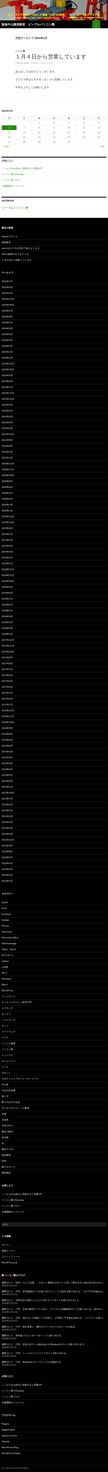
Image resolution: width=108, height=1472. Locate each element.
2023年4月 (7, 381)
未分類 (5, 1137)
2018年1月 (7, 634)
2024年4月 (7, 340)
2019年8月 (7, 528)
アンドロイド (8, 996)
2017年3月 (7, 692)
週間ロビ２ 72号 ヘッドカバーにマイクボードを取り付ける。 (35, 1353)
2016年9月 (7, 728)
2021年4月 (7, 445)
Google (5, 919)
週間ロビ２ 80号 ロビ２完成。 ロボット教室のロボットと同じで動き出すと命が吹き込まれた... (53, 1282)
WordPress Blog (10, 1447)
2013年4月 (7, 816)
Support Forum (9, 1435)
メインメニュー (104, 24)
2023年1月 (7, 387)
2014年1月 (7, 786)
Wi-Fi (4, 972)
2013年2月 (7, 828)
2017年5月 (7, 681)
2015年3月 (7, 763)
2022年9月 (7, 404)
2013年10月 (8, 792)
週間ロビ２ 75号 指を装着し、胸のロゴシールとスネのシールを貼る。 (40, 1326)
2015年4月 (7, 757)
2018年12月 (8, 569)
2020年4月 (7, 498)
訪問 (4, 1160)
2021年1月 (7, 457)
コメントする (47, 63)
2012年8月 (7, 851)
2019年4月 (7, 545)
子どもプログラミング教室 (15, 1108)
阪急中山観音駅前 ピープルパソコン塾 (28, 24)
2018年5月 (7, 610)
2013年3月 (7, 822)
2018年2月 (7, 628)
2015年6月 (7, 751)
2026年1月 (7, 281)
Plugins (5, 1423)
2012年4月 (7, 863)
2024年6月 (7, 328)
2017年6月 (7, 675)
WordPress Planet (11, 1453)
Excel (4, 908)
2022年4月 (7, 422)
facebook (6, 914)
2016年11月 (8, 716)
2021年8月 (7, 440)
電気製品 (6, 1172)
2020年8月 (7, 481)
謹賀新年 (6, 242)
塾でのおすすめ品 (11, 1102)
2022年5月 (7, 416)
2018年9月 (7, 587)
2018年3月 (7, 622)
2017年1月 (7, 704)
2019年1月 (7, 563)
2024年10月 (8, 304)
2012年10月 (8, 839)
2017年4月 (7, 686)
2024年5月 (7, 334)
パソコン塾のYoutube (13, 174)
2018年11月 (8, 575)
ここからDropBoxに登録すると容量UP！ (23, 168)
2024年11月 (8, 299)
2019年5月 (7, 540)
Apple (5, 902)
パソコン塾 (20, 51)
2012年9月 (7, 845)
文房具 (5, 1119)
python (5, 961)
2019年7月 (7, 534)
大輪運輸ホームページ (13, 186)
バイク (5, 1037)
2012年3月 (7, 869)
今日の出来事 (8, 1090)
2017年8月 (7, 663)
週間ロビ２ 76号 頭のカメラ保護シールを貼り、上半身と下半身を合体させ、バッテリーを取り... (53, 1317)
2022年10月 (8, 398)
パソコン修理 (8, 1043)
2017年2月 (7, 698)
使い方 (5, 1096)
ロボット (6, 1072)
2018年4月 (7, 616)
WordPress (7, 990)
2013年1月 (7, 833)
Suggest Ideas (8, 1429)
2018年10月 (8, 581)
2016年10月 (8, 722)
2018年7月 (7, 598)
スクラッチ (7, 1008)
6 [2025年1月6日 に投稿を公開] (9, 127)
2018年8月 (7, 592)
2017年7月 (7, 669)
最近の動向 (7, 1131)
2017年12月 (8, 639)
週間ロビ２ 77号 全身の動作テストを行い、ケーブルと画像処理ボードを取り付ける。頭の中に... (53, 1309)
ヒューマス (7, 1055)
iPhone (5, 925)
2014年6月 (7, 769)
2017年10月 (8, 651)
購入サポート (8, 1166)
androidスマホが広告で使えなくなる (20, 248)
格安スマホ (7, 1149)
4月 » (103, 146)
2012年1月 (7, 880)
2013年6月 (7, 804)
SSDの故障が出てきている (15, 254)
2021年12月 (8, 434)
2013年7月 (7, 798)
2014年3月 (7, 781)
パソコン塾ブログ (11, 180)
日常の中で (7, 1125)
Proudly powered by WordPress (15, 1468)
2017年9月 (7, 657)
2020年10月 (8, 475)
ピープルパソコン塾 (15, 207)
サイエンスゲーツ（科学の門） (18, 1002)
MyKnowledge (9, 943)
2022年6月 (7, 410)
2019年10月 (8, 522)
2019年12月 (8, 516)
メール (5, 1066)
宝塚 (4, 1113)
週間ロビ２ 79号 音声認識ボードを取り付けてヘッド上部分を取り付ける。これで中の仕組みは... (53, 1291)
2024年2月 (7, 351)
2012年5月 (7, 857)
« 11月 (5, 146)
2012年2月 (7, 875)
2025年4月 (7, 287)
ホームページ (8, 1061)
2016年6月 (7, 739)
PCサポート (8, 955)
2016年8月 (7, 733)
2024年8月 (7, 316)
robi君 (5, 966)
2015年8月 (7, 745)
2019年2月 (7, 557)
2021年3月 (7, 451)
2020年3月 (7, 504)
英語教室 (6, 1155)
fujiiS (35, 63)
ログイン (6, 1244)
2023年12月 (8, 363)
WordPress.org (9, 1262)
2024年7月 (7, 322)
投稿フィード (8, 1250)
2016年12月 (8, 710)
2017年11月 (8, 645)
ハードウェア (8, 1031)
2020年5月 (7, 492)
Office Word (9, 949)
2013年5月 (7, 810)
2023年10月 (8, 369)
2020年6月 (7, 487)
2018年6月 (7, 604)
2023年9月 (7, 375)
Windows (6, 978)
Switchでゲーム (10, 236)
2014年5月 (7, 775)
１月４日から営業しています (51, 57)
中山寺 (5, 1084)
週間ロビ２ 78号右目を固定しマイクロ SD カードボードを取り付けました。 (41, 1300)
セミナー (6, 1014)
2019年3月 (7, 551)
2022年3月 (7, 428)
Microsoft (7, 931)
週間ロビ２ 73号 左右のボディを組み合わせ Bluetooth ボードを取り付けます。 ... (45, 1344)
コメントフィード (11, 1256)
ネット (5, 1025)
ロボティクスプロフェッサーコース (20, 1078)
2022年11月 (8, 393)
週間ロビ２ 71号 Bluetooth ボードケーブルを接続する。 (32, 1361)
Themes (5, 1441)
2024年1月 (7, 357)
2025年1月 (7, 293)
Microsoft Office (10, 937)
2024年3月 (7, 346)
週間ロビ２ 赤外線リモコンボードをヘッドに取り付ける (31, 1335)
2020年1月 (7, 510)
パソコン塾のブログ (14, 1275)
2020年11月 (8, 469)
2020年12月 (8, 463)
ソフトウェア (8, 1019)
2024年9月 (7, 310)
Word (5, 984)
